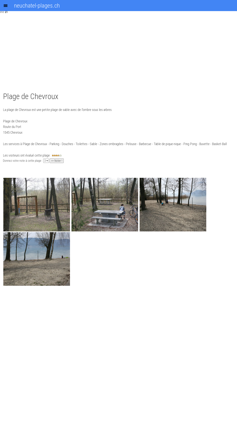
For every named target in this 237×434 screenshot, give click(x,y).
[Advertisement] (80, 51)
